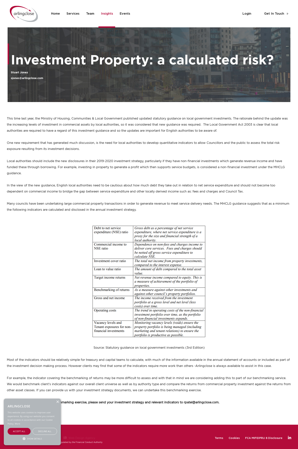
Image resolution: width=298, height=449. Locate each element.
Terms (219, 438)
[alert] (32, 422)
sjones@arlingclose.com (27, 78)
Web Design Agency (81, 437)
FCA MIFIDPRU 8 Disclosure (263, 438)
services (73, 13)
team (90, 13)
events (125, 13)
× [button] (57, 402)
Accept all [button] (19, 431)
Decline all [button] (45, 431)
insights (107, 13)
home (55, 13)
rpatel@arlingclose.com (201, 402)
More (17, 423)
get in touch (274, 13)
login (247, 13)
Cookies (234, 438)
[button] (32, 438)
